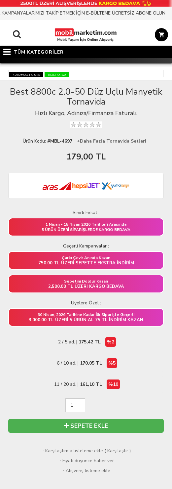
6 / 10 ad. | (87, 363)
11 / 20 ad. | (87, 384)
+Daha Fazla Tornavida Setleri (111, 141)
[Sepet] (160, 35)
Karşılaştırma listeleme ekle (72, 451)
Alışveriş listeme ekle (86, 470)
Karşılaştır (117, 451)
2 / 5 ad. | (87, 342)
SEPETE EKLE (86, 426)
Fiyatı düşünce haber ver (86, 461)
